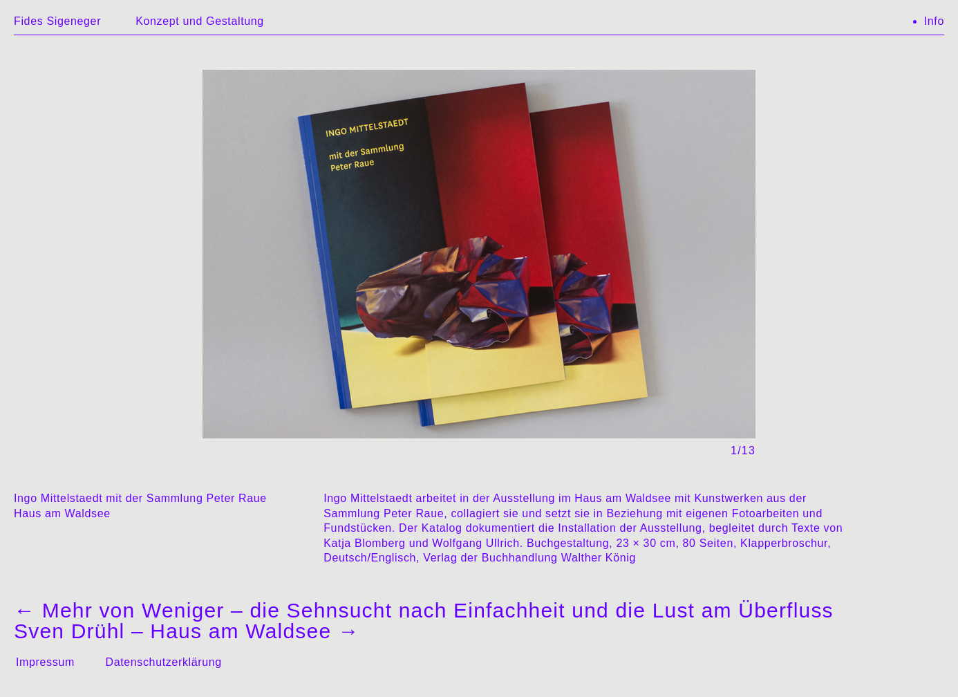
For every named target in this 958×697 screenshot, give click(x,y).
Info (934, 21)
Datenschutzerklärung (163, 662)
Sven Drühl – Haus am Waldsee (186, 631)
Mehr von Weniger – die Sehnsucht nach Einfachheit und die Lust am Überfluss (424, 610)
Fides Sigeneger (57, 21)
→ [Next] (610, 240)
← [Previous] (347, 240)
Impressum (45, 662)
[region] (479, 263)
